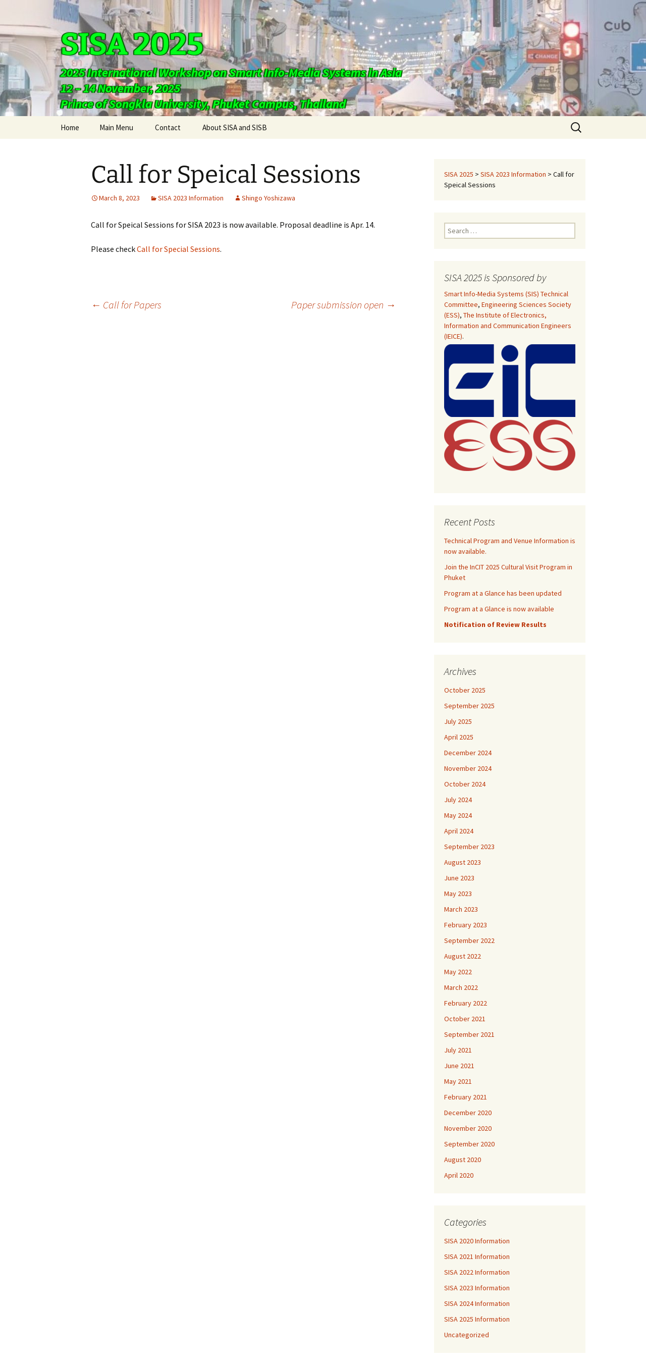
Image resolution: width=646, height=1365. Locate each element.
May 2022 (458, 971)
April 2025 (458, 737)
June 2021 (459, 1065)
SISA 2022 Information (477, 1272)
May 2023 (458, 893)
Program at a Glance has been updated (503, 593)
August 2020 (462, 1159)
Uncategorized (466, 1334)
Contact (168, 127)
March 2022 (461, 987)
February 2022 (465, 1003)
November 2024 (468, 768)
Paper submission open (343, 304)
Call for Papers (126, 304)
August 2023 (462, 862)
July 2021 (458, 1050)
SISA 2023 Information (191, 197)
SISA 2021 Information (477, 1256)
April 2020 (458, 1175)
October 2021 (465, 1018)
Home (70, 127)
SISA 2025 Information (477, 1319)
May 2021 (458, 1081)
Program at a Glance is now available (499, 608)
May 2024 (458, 815)
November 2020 (468, 1128)
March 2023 (461, 909)
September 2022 (469, 940)
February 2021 (465, 1096)
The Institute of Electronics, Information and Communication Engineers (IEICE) (507, 325)
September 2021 (469, 1034)
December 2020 (468, 1112)
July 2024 (458, 799)
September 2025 (469, 705)
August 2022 (462, 956)
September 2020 (469, 1143)
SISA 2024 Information (477, 1303)
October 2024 (465, 784)
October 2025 (465, 690)
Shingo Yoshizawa (268, 197)
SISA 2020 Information (477, 1240)
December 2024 (468, 752)
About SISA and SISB (234, 127)
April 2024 (458, 830)
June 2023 (459, 877)
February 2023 (465, 924)
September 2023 (469, 846)
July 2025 (458, 721)
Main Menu (116, 127)
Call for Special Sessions (178, 249)
